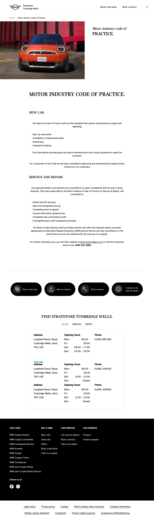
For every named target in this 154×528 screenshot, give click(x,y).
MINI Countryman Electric (22, 444)
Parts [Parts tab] (88, 324)
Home (12, 18)
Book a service (68, 439)
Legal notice (30, 506)
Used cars (46, 439)
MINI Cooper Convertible (21, 439)
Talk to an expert (49, 453)
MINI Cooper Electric (20, 434)
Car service (68, 428)
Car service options (70, 434)
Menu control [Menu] (147, 7)
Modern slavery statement (37, 513)
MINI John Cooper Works (21, 466)
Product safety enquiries (83, 513)
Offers (44, 444)
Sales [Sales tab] (65, 324)
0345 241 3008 (83, 245)
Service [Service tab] (76, 324)
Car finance (90, 428)
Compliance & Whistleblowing (115, 513)
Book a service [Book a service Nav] (129, 7)
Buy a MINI (46, 428)
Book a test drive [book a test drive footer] (49, 448)
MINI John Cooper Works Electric (25, 471)
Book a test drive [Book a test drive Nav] (108, 7)
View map (38, 362)
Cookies (64, 506)
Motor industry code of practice (89, 506)
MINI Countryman (18, 462)
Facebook (11, 486)
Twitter (18, 486)
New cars (45, 434)
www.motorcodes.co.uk (91, 242)
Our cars (15, 428)
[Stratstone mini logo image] (24, 7)
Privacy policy (48, 506)
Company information (120, 506)
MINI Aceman (16, 448)
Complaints (60, 513)
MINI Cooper (16, 453)
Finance (87, 434)
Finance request (90, 439)
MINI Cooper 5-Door (19, 457)
